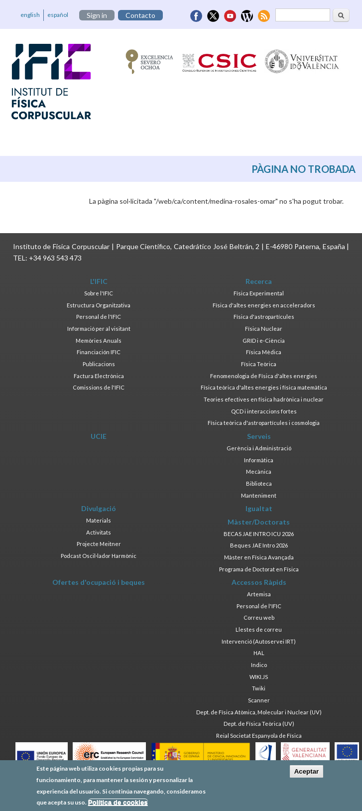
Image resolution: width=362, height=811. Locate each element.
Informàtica (258, 460)
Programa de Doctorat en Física (259, 569)
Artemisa (259, 594)
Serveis (259, 436)
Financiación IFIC (99, 352)
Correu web (258, 617)
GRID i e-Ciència (263, 340)
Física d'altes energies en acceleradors (264, 305)
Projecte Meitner (99, 544)
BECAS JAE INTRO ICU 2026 (259, 534)
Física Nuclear (263, 328)
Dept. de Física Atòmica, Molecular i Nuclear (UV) (259, 712)
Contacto (140, 15)
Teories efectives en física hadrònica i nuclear (264, 399)
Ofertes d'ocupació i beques (98, 582)
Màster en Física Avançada (259, 557)
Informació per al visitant (98, 328)
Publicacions (99, 364)
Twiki (258, 688)
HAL (258, 653)
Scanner (259, 700)
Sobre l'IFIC (98, 293)
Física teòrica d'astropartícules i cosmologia (264, 422)
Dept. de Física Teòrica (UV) (259, 723)
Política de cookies (118, 806)
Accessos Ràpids (259, 582)
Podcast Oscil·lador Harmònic (98, 555)
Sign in (97, 15)
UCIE (99, 436)
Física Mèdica (263, 352)
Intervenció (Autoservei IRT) (259, 641)
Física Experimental (259, 293)
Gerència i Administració (259, 448)
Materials (98, 520)
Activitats (98, 532)
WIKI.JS (258, 677)
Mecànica (258, 471)
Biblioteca (259, 483)
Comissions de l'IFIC (98, 387)
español (57, 14)
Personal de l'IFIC (98, 316)
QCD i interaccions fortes (264, 411)
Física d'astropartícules (264, 316)
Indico (259, 665)
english (30, 14)
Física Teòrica (258, 364)
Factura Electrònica (99, 376)
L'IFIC (99, 281)
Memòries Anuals (98, 340)
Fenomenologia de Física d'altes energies (263, 376)
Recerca (258, 281)
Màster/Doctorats (259, 522)
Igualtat (258, 508)
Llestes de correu (259, 629)
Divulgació (98, 508)
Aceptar (306, 775)
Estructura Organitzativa (98, 305)
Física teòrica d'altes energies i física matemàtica (264, 387)
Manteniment (258, 495)
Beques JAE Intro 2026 (259, 545)
